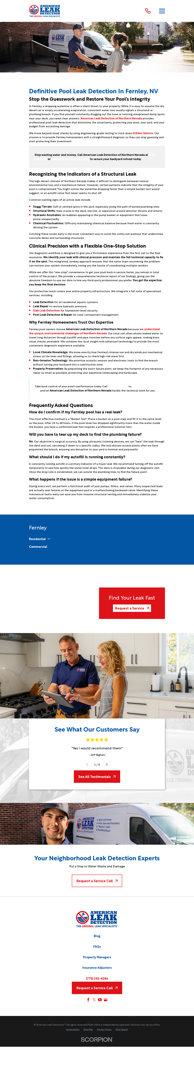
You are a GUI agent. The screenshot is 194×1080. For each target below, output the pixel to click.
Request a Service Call (96, 880)
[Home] (45, 11)
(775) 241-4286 (97, 978)
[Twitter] (94, 1000)
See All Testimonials (96, 776)
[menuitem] (37, 539)
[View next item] (106, 764)
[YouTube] (100, 1000)
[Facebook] (88, 1000)
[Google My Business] (105, 1000)
